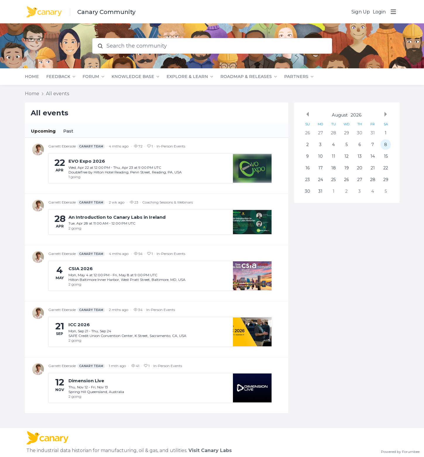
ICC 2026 (79, 324)
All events (57, 93)
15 (386, 156)
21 (373, 168)
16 (307, 168)
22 (385, 168)
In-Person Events (171, 146)
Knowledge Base (132, 76)
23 (307, 179)
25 (333, 179)
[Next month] (385, 114)
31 (373, 132)
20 (359, 168)
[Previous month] (307, 114)
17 (320, 168)
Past (68, 131)
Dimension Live (86, 380)
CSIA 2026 (80, 268)
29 (346, 132)
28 (333, 132)
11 (333, 156)
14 (372, 156)
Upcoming (43, 131)
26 (307, 132)
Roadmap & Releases (246, 76)
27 (320, 132)
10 (320, 156)
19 (346, 168)
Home (32, 76)
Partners (296, 76)
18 (333, 168)
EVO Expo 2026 (86, 161)
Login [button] (379, 12)
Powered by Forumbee (400, 452)
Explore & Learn (187, 76)
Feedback (58, 76)
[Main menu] (393, 11)
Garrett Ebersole (76, 146)
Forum (91, 76)
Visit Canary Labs (210, 450)
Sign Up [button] (360, 12)
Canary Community (106, 11)
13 (360, 156)
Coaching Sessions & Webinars (167, 202)
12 (346, 156)
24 (320, 179)
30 (359, 132)
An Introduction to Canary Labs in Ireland (117, 217)
